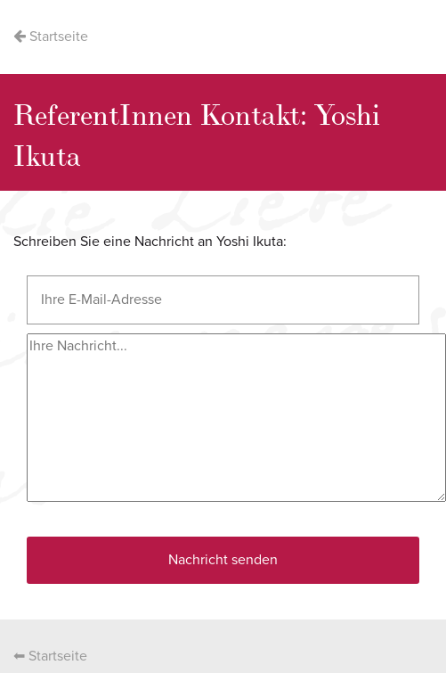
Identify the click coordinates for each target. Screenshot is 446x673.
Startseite (50, 36)
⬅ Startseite (50, 656)
